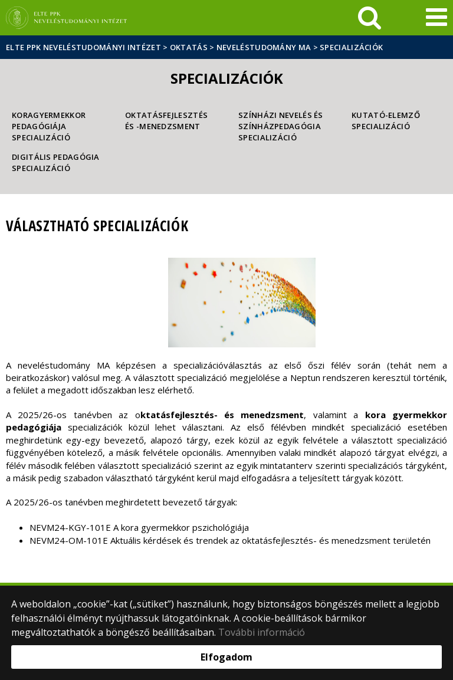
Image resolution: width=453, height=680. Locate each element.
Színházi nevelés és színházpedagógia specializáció (280, 126)
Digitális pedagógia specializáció (56, 162)
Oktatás (189, 47)
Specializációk (351, 47)
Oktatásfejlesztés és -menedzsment (166, 121)
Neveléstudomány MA (263, 47)
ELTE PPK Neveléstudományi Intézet (83, 47)
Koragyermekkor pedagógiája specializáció (49, 126)
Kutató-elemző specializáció (386, 121)
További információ (261, 632)
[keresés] (369, 17)
